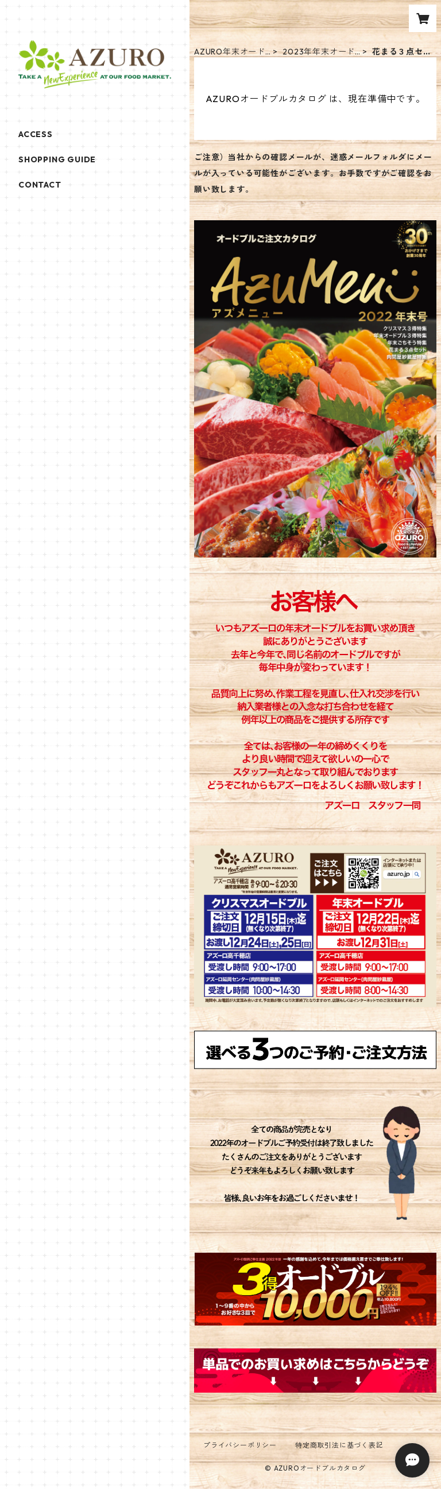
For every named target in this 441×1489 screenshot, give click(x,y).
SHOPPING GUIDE (57, 159)
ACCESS (35, 134)
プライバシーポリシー (240, 1445)
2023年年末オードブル (319, 51)
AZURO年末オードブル (229, 51)
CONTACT (39, 185)
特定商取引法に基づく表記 (339, 1445)
